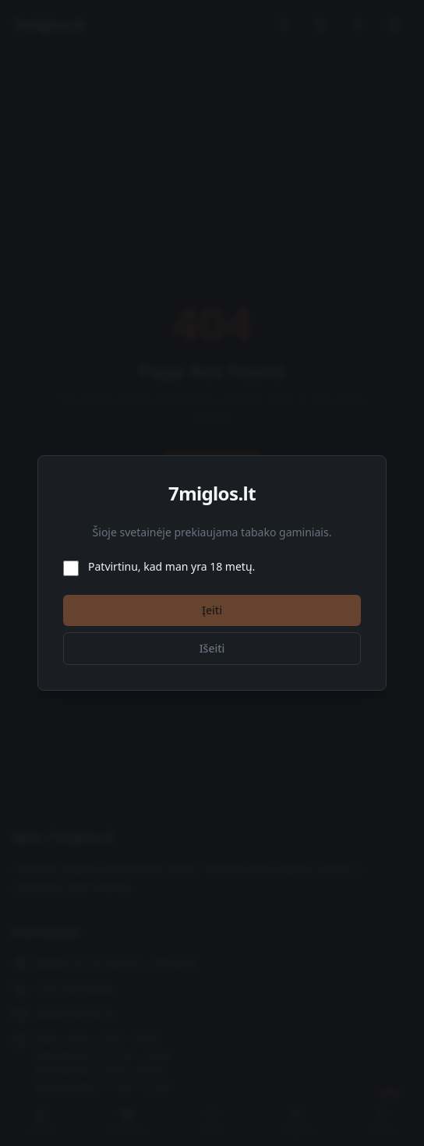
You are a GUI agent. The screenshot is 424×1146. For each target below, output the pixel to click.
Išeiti (212, 648)
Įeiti (212, 610)
